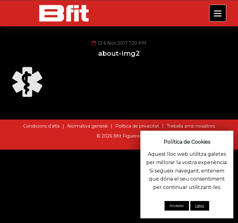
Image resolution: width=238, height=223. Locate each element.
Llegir (199, 205)
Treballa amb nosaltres (191, 126)
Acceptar (177, 205)
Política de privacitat (137, 126)
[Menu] (217, 13)
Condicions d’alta (41, 126)
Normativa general (87, 126)
